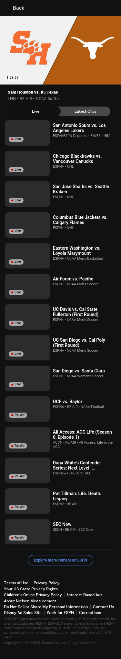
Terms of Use (16, 582)
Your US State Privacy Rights (31, 588)
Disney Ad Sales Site (23, 612)
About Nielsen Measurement (30, 600)
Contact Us (103, 606)
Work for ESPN (60, 612)
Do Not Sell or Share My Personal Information (46, 606)
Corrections (90, 612)
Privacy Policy (47, 582)
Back (14, 8)
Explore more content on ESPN (60, 560)
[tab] (36, 111)
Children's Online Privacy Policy (33, 594)
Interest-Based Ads (84, 594)
